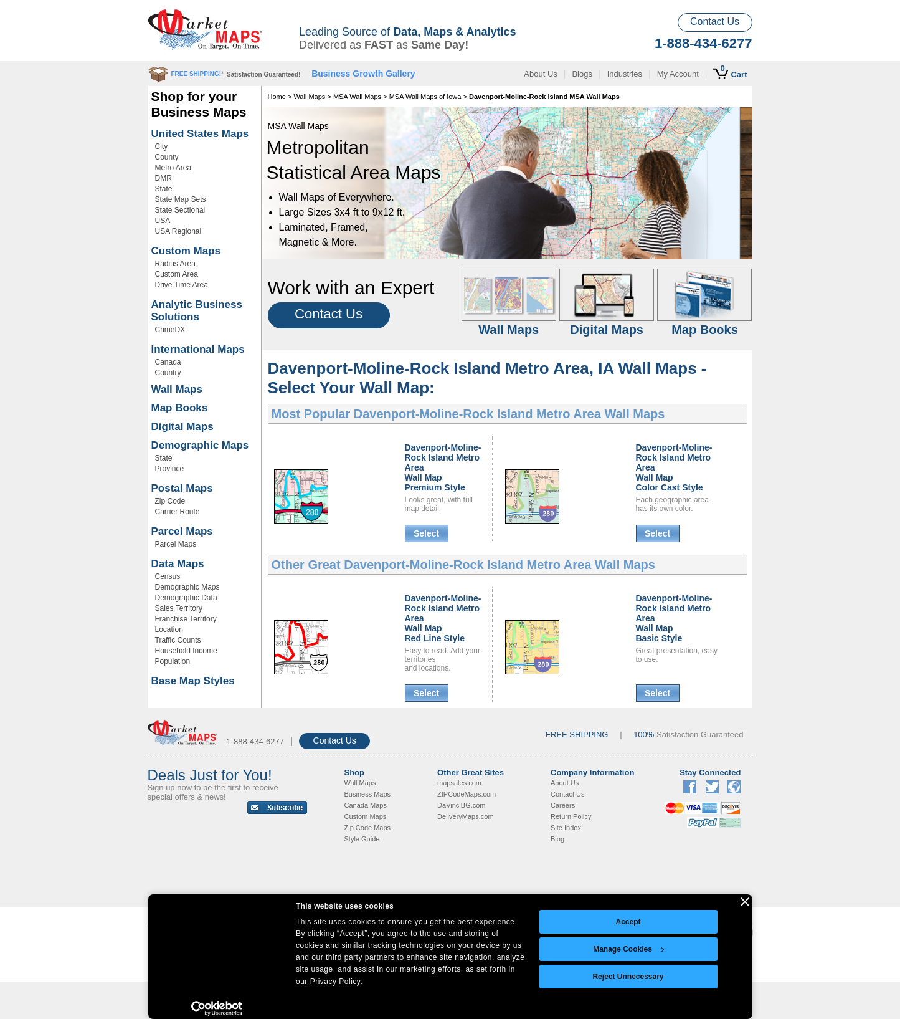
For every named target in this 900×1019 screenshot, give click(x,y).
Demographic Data (186, 597)
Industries (624, 74)
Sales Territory (178, 608)
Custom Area (176, 274)
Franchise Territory (186, 619)
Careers (563, 805)
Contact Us (714, 21)
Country (168, 372)
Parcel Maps (182, 531)
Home (277, 96)
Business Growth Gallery (363, 74)
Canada (168, 362)
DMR (163, 178)
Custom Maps (185, 251)
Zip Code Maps (367, 827)
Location (169, 629)
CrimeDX (170, 329)
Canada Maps (365, 805)
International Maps (198, 349)
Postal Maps (182, 488)
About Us (540, 74)
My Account (678, 74)
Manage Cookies (628, 949)
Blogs (582, 74)
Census (168, 576)
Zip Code (170, 501)
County (167, 157)
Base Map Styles (193, 681)
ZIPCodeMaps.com (466, 794)
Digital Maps (182, 427)
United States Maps (200, 134)
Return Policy (571, 816)
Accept (627, 921)
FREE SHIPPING (577, 734)
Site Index (566, 827)
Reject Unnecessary (627, 976)
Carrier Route (177, 511)
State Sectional (180, 210)
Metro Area (173, 167)
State (164, 188)
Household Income (186, 650)
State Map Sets (180, 199)
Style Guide (362, 839)
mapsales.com (459, 783)
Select (426, 533)
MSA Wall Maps (357, 96)
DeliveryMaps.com (465, 816)
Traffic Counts (178, 640)
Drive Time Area (181, 284)
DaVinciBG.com (461, 805)
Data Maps (177, 564)
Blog (557, 839)
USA (163, 220)
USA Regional (178, 231)
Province (169, 468)
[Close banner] (745, 901)
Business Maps (367, 794)
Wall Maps (177, 389)
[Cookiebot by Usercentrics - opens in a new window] (216, 1008)
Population (173, 661)
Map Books (179, 408)
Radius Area (175, 263)
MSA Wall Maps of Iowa (425, 96)
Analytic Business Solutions (196, 311)
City (161, 146)
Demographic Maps (200, 445)
